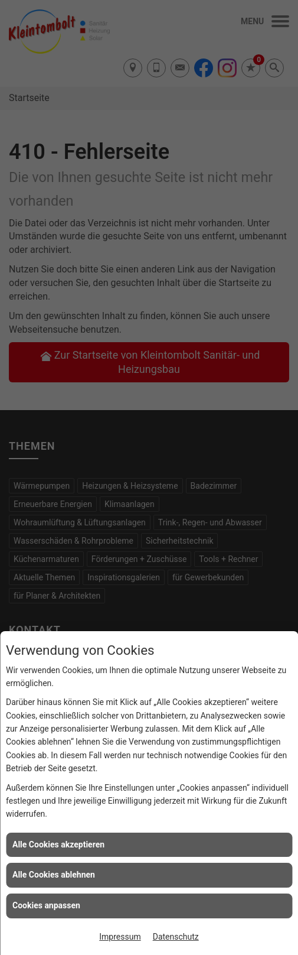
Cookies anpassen (46, 905)
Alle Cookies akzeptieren (58, 844)
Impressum (119, 936)
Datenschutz (176, 936)
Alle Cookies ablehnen (53, 874)
